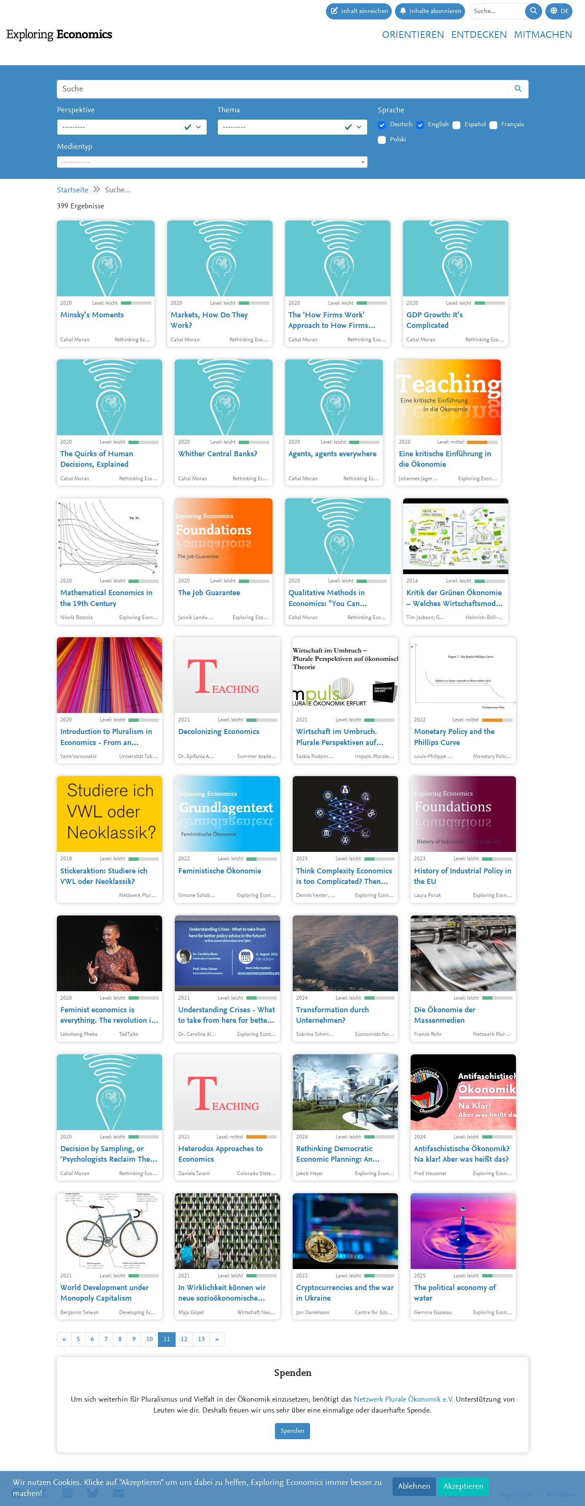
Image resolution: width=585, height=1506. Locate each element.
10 (149, 1339)
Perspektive (76, 110)
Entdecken (479, 35)
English (438, 124)
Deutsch (401, 124)
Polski (398, 139)
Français (512, 124)
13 (201, 1339)
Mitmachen (543, 35)
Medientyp (74, 147)
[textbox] (212, 162)
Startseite (72, 190)
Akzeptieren (463, 1486)
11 (166, 1339)
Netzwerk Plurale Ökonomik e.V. (404, 1400)
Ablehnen (414, 1486)
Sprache (391, 110)
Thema (228, 110)
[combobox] (212, 162)
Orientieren (413, 35)
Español (475, 124)
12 (184, 1339)
